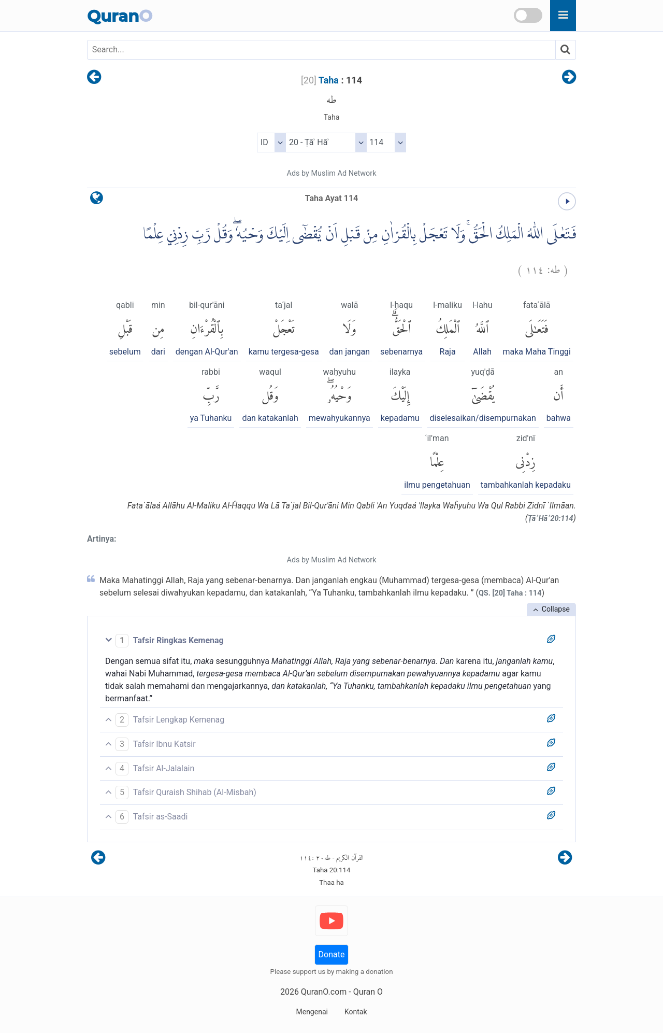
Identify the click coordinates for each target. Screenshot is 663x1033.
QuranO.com (324, 992)
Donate (332, 954)
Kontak (355, 1012)
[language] (96, 200)
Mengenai (311, 1012)
